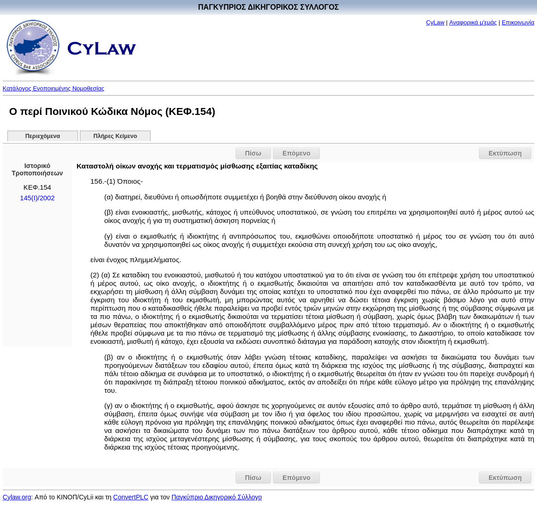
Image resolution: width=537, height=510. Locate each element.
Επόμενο (296, 153)
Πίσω (253, 153)
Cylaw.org (17, 497)
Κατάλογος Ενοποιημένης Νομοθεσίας (53, 88)
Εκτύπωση (505, 153)
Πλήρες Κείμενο (115, 136)
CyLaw (435, 22)
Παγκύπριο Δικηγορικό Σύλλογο (216, 497)
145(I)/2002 (37, 198)
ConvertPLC (130, 497)
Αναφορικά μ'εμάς (473, 22)
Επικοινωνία (518, 22)
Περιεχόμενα (42, 136)
